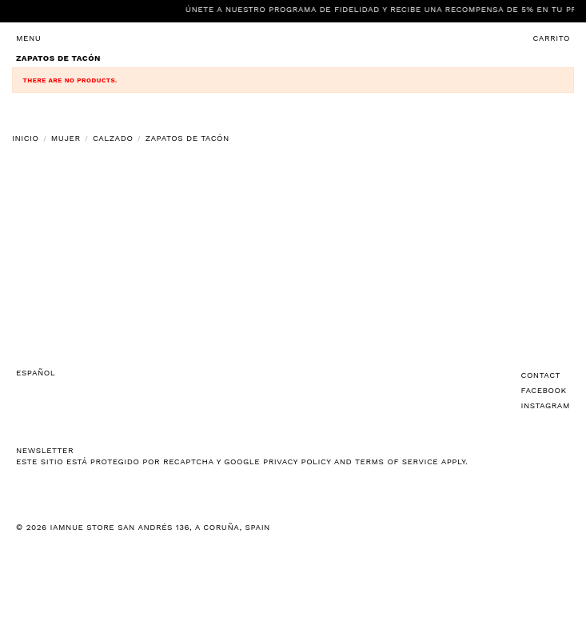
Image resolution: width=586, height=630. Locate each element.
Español (35, 372)
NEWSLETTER (45, 450)
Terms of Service (396, 461)
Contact (541, 375)
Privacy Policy (297, 461)
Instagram (545, 405)
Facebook (544, 390)
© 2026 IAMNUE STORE (143, 527)
